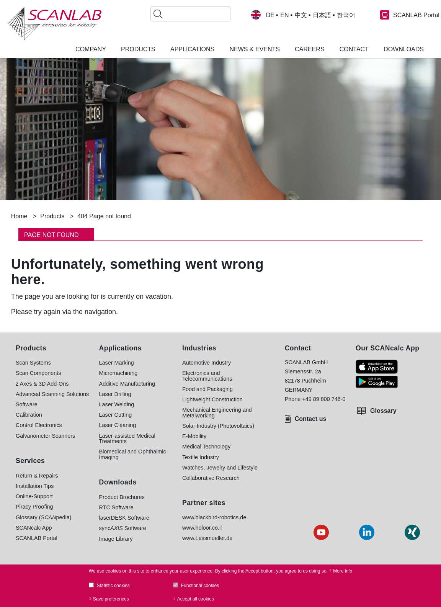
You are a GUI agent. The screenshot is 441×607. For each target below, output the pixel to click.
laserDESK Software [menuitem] (124, 517)
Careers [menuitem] (309, 49)
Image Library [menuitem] (116, 539)
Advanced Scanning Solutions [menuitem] (52, 394)
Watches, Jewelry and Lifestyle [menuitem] (220, 467)
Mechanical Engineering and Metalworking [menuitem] (217, 412)
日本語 (322, 15)
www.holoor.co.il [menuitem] (202, 527)
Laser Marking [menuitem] (116, 362)
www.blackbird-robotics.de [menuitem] (214, 517)
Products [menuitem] (138, 49)
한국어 (346, 15)
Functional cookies (200, 585)
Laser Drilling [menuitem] (115, 394)
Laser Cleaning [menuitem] (117, 425)
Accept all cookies (195, 599)
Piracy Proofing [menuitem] (34, 506)
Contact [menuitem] (354, 49)
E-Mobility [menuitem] (194, 436)
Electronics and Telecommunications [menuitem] (207, 375)
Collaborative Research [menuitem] (211, 478)
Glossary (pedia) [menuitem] (44, 517)
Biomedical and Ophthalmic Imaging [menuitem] (132, 454)
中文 (301, 15)
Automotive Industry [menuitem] (206, 362)
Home (19, 216)
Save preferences (111, 599)
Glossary (383, 410)
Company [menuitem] (90, 49)
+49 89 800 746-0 (323, 399)
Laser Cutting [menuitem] (115, 414)
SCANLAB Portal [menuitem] (36, 538)
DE (270, 15)
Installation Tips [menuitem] (35, 486)
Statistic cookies (113, 585)
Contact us (311, 419)
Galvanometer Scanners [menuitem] (45, 435)
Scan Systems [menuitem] (33, 362)
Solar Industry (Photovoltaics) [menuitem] (218, 426)
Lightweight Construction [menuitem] (212, 399)
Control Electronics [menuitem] (39, 425)
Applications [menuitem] (192, 49)
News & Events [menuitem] (254, 49)
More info (342, 571)
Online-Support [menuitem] (34, 496)
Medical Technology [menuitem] (206, 446)
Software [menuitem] (27, 404)
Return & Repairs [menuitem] (37, 475)
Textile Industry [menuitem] (200, 457)
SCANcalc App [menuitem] (34, 527)
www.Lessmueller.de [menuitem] (207, 538)
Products (52, 216)
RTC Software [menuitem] (116, 507)
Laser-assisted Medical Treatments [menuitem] (127, 438)
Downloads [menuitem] (404, 49)
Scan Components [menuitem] (38, 373)
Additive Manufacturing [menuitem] (127, 383)
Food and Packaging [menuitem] (207, 389)
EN (284, 15)
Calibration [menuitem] (29, 414)
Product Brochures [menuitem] (122, 497)
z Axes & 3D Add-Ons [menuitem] (42, 383)
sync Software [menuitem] (122, 528)
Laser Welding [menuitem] (116, 404)
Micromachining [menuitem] (118, 373)
